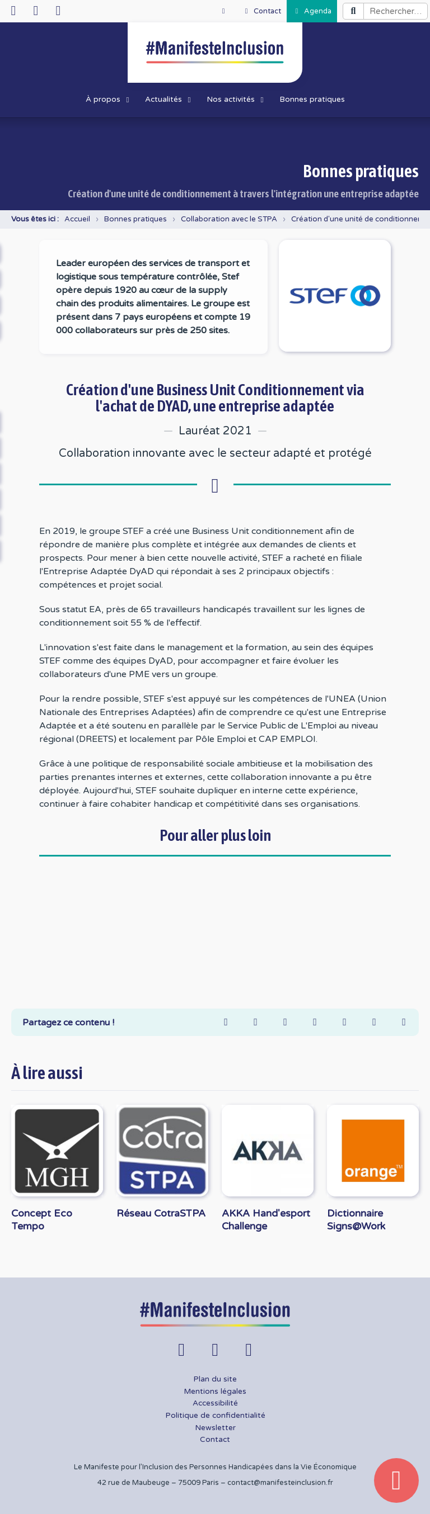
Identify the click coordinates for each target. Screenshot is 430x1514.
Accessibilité (215, 1403)
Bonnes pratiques (135, 219)
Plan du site (215, 1379)
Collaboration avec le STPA (229, 219)
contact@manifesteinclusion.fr (280, 1482)
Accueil (77, 219)
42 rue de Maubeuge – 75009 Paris (158, 1482)
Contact (215, 1439)
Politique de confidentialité (215, 1415)
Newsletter (215, 1427)
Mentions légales (215, 1391)
